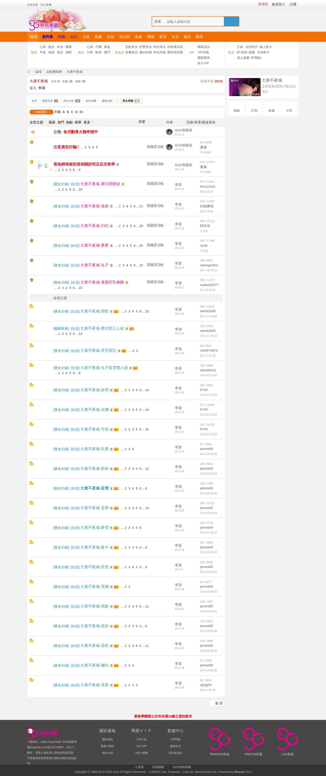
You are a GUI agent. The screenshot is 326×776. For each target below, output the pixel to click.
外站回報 (159, 52)
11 (147, 606)
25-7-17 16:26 (208, 316)
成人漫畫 (243, 57)
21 (141, 206)
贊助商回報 (175, 52)
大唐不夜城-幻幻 (94, 226)
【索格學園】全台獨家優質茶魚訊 (29, 72)
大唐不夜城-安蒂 (94, 508)
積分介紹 (107, 753)
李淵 (41, 88)
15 (80, 288)
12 (147, 469)
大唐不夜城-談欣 (94, 626)
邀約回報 (145, 52)
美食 (138, 37)
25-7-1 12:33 (208, 355)
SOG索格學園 (182, 767)
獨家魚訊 (203, 47)
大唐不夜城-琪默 (94, 606)
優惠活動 (107, 100)
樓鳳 (68, 47)
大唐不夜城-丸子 (94, 265)
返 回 (219, 703)
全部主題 (36, 122)
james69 (206, 449)
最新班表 (50, 100)
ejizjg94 (206, 685)
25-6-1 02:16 (208, 690)
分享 (289, 110)
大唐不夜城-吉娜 (94, 409)
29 (80, 189)
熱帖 (69, 122)
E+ (82, 112)
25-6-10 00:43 (208, 493)
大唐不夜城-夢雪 (94, 527)
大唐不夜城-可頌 (94, 429)
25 (141, 245)
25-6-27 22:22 (208, 414)
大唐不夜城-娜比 (94, 665)
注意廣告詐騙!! (66, 147)
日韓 (90, 52)
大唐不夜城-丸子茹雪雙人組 (104, 368)
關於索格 (107, 739)
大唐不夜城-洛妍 (94, 206)
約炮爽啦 (207, 206)
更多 (87, 122)
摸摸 (51, 52)
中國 (98, 47)
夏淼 (203, 147)
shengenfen (209, 265)
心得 (43, 47)
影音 (163, 37)
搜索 (157, 21)
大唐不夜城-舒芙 (94, 567)
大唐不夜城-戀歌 (94, 311)
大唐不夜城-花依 (94, 646)
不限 (57, 112)
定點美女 (131, 47)
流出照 (124, 37)
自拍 (110, 37)
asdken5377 (209, 285)
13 (147, 508)
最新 (52, 122)
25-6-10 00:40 (208, 631)
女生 (175, 37)
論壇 (33, 37)
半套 (43, 52)
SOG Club (112, 772)
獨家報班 (203, 57)
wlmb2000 (208, 311)
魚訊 (73, 37)
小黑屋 (139, 767)
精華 (78, 122)
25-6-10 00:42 (208, 532)
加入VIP (203, 63)
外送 (60, 47)
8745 (204, 390)
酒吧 (68, 52)
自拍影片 (263, 52)
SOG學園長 (183, 130)
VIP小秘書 (141, 753)
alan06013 (208, 370)
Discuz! (240, 772)
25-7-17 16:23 (208, 336)
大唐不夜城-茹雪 (94, 488)
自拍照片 (251, 47)
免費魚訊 (131, 52)
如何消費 (91, 100)
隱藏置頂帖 (155, 147)
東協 (107, 47)
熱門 (61, 122)
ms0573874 (209, 350)
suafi (203, 245)
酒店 (60, 52)
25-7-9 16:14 (208, 290)
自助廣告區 (175, 47)
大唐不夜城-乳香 (94, 449)
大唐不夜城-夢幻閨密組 (100, 184)
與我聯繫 (158, 767)
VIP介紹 (141, 739)
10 (141, 265)
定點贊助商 (54, 71)
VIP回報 (203, 52)
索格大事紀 (107, 746)
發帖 (237, 110)
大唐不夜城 (74, 71)
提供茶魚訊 (175, 753)
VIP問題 (175, 739)
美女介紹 (71, 100)
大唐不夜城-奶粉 (94, 468)
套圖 (98, 37)
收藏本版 (211, 81)
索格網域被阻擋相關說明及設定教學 (84, 164)
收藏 (271, 110)
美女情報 (131, 100)
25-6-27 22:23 (208, 395)
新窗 (142, 121)
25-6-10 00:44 (208, 473)
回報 (61, 37)
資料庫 (47, 37)
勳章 (199, 37)
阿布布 (205, 226)
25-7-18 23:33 (208, 270)
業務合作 (175, 746)
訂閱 (254, 110)
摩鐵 (150, 37)
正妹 (86, 37)
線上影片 (265, 47)
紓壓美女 (145, 47)
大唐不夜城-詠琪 (94, 390)
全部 (34, 100)
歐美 (98, 52)
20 (147, 311)
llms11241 (208, 186)
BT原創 (242, 52)
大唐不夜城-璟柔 (94, 685)
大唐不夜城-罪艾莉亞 (98, 350)
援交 (51, 47)
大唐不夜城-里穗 (94, 586)
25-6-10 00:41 (208, 572)
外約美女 (159, 47)
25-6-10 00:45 (208, 454)
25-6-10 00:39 (208, 670)
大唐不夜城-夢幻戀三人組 (102, 328)
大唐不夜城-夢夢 (94, 245)
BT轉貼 (256, 57)
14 (80, 334)
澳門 (107, 52)
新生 (187, 37)
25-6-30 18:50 (208, 375)
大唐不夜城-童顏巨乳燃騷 (102, 282)
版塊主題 (60, 298)
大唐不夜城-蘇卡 (94, 547)
